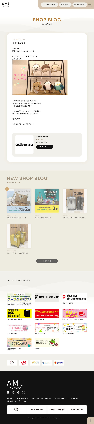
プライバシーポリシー (22, 398)
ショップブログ (16, 280)
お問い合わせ (75, 398)
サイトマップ (22, 401)
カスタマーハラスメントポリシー (41, 398)
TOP (8, 280)
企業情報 (10, 398)
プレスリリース (11, 401)
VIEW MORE (43, 147)
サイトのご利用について (61, 398)
